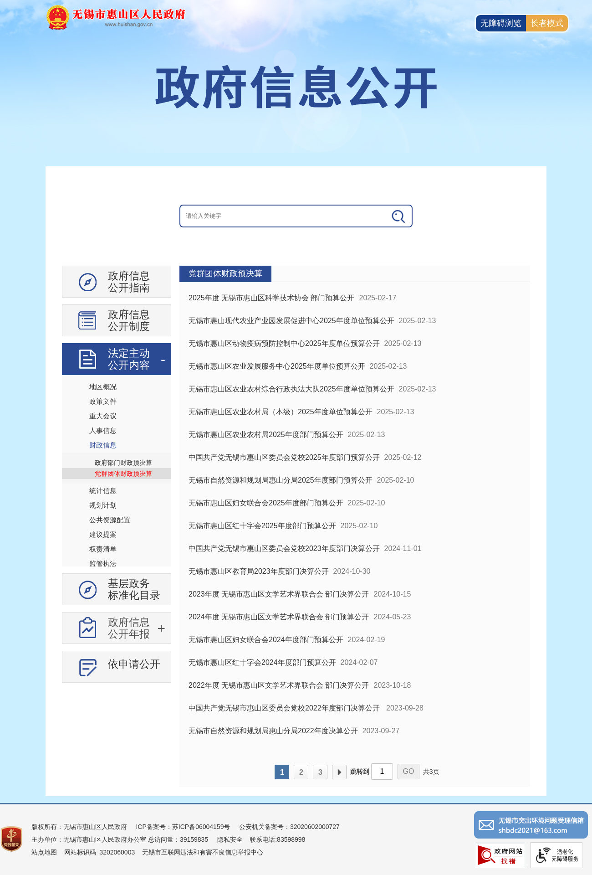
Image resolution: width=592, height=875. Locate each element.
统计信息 (103, 490)
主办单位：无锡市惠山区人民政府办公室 (88, 839)
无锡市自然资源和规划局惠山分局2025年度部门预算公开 (281, 480)
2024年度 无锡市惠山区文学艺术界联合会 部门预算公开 (279, 617)
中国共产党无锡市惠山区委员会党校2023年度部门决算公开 (284, 548)
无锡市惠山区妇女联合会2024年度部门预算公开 (266, 639)
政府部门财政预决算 (123, 462)
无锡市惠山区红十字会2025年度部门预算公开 (262, 526)
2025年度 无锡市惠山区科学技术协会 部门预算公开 (271, 298)
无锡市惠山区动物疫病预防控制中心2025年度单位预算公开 (284, 343)
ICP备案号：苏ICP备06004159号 (183, 826)
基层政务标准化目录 (134, 589)
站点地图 (44, 852)
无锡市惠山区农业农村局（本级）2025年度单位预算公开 (281, 412)
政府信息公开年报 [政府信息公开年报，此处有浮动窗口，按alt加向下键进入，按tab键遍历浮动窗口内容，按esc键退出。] (129, 628)
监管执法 (103, 563)
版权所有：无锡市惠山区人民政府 (79, 826)
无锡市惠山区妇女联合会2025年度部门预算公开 (266, 503)
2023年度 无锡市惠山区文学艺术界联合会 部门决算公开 (279, 594)
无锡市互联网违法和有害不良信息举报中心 (202, 852)
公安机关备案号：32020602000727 (289, 826)
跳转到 (359, 771)
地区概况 (103, 387)
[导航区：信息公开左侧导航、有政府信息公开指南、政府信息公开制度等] (116, 478)
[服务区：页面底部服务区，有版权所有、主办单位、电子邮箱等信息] (296, 839)
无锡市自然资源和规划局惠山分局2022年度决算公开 (273, 731)
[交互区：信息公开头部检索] (296, 216)
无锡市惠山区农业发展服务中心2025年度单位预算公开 (277, 366)
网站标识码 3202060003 (99, 852)
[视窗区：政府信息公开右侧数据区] (354, 526)
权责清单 (103, 549)
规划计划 (103, 505)
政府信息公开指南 (129, 281)
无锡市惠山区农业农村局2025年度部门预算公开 (266, 434)
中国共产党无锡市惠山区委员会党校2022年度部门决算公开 (285, 708)
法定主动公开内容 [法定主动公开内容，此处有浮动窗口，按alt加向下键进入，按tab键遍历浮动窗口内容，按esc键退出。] (129, 359)
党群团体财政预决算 (123, 473)
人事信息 (103, 430)
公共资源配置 (109, 520)
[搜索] (399, 216)
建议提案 (103, 534)
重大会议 (103, 416)
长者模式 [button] (547, 23)
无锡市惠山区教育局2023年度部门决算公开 (259, 571)
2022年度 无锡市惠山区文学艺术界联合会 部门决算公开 (279, 685)
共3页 (431, 771)
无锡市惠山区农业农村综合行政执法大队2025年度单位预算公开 (291, 389)
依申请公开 (134, 664)
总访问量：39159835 (177, 839)
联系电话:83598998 (277, 839)
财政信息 (103, 445)
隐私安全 (230, 839)
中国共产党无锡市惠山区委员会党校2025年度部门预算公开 (284, 457)
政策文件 (103, 401)
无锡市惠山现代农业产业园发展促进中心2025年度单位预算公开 (291, 320)
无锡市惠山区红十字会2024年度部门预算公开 (262, 662)
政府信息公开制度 (129, 320)
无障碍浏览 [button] (500, 23)
